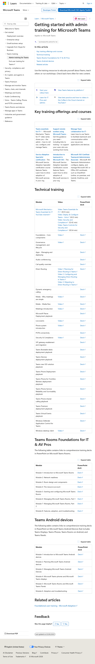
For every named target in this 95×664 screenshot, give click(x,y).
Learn (37, 18)
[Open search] (83, 3)
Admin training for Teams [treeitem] (19, 57)
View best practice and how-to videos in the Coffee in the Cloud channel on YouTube (73, 100)
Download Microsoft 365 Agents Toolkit (75, 10)
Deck (82, 235)
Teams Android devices (45, 61)
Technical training (43, 54)
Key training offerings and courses (49, 51)
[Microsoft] (4, 3)
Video (60, 235)
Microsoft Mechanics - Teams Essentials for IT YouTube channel (44, 212)
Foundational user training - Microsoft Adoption (55, 605)
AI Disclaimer (8, 653)
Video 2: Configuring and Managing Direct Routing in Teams (67, 277)
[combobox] (16, 24)
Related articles (42, 64)
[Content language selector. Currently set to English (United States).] (14, 647)
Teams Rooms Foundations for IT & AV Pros (53, 58)
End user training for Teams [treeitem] (16, 63)
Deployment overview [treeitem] (15, 36)
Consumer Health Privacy (71, 653)
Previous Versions (22, 653)
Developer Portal (49, 10)
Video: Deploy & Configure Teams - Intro (68, 215)
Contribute (44, 653)
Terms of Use (8, 656)
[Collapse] (26, 18)
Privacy (54, 653)
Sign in (89, 3)
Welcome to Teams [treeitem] (12, 28)
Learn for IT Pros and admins (44, 100)
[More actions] (90, 19)
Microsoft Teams (47, 18)
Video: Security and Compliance (65, 221)
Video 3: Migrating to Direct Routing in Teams (67, 283)
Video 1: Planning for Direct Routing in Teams (67, 270)
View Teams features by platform (70, 90)
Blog (33, 653)
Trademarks (20, 656)
